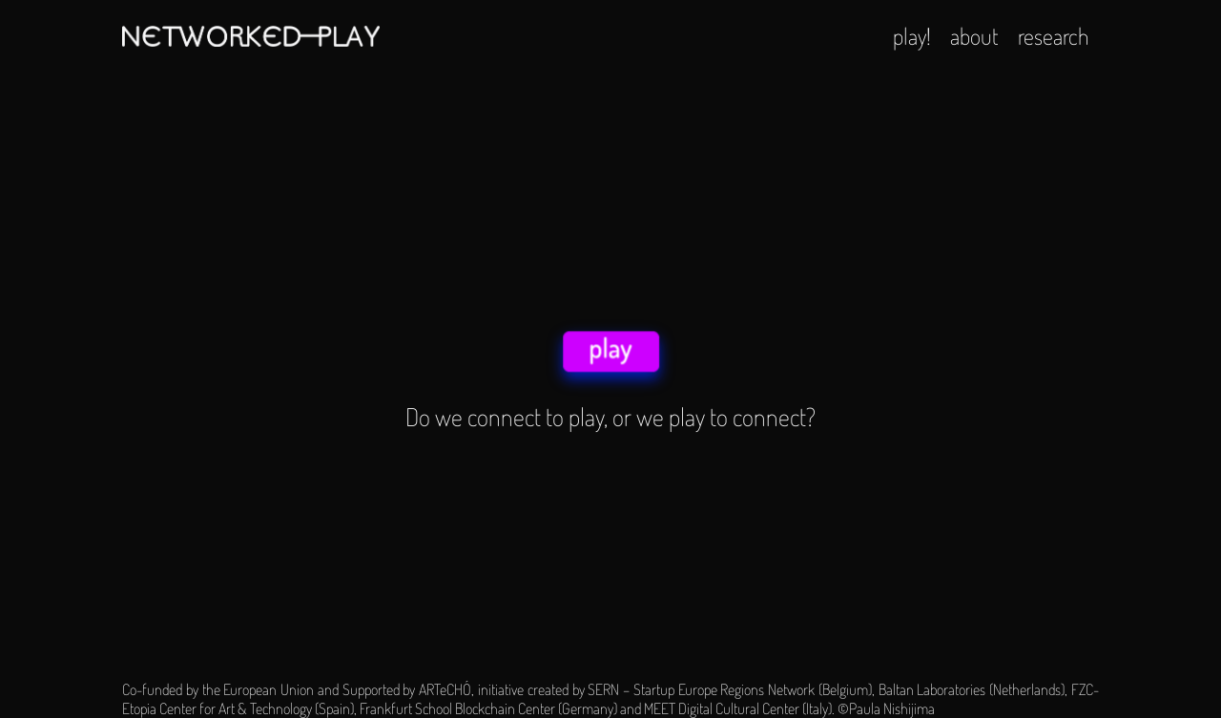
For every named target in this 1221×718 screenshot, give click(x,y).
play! (912, 36)
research (1053, 36)
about (974, 36)
